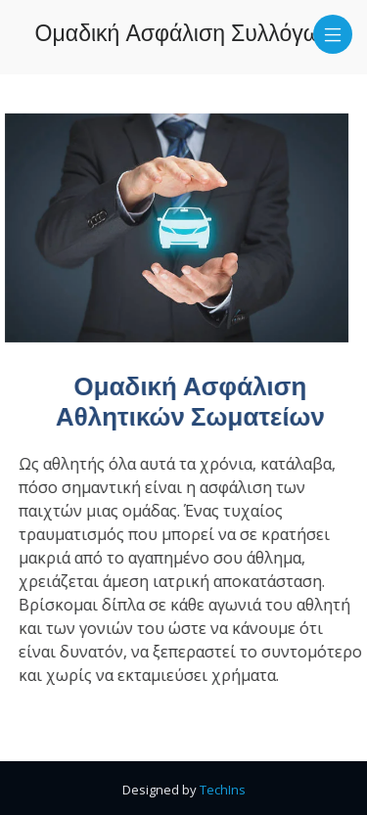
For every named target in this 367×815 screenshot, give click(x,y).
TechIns (223, 789)
